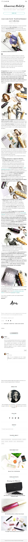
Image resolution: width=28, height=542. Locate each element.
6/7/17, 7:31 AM (9, 355)
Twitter (18, 292)
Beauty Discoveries (6, 439)
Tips (15, 441)
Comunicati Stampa (16, 439)
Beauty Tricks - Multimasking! (14, 471)
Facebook (13, 292)
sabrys (5, 336)
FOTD (3, 441)
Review (10, 441)
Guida (6, 441)
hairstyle (11, 323)
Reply (25, 350)
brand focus (20, 441)
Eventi (24, 439)
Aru (8, 353)
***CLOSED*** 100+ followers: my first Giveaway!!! (14, 531)
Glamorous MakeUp (14, 6)
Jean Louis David (19, 323)
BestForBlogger (20, 540)
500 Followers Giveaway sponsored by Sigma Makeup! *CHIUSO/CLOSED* (14, 496)
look (3, 443)
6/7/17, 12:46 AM (6, 338)
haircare (6, 323)
